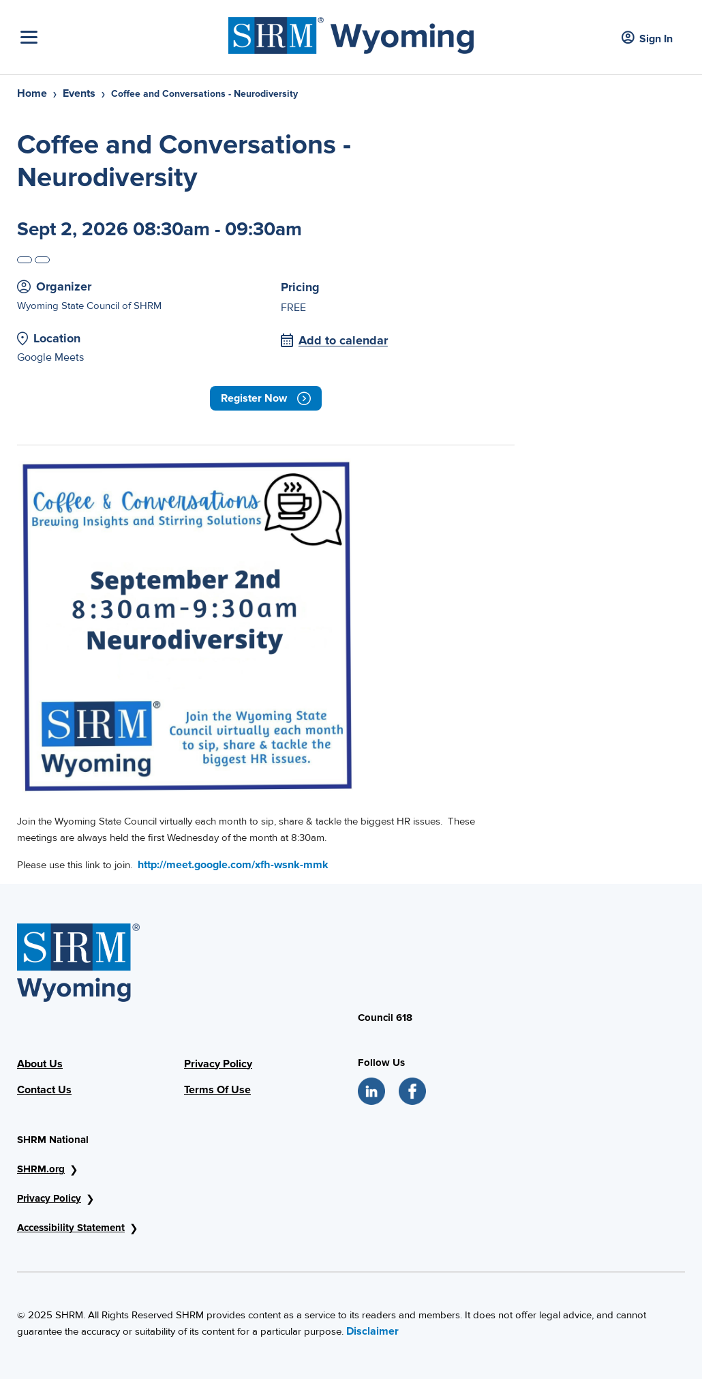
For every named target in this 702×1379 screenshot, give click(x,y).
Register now (266, 398)
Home (32, 93)
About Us (40, 1064)
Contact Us (44, 1090)
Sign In (647, 38)
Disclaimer (372, 1331)
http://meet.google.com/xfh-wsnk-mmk (233, 864)
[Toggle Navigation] (121, 37)
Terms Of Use (217, 1090)
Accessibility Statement (71, 1227)
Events (79, 93)
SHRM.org (41, 1169)
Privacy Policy (218, 1064)
